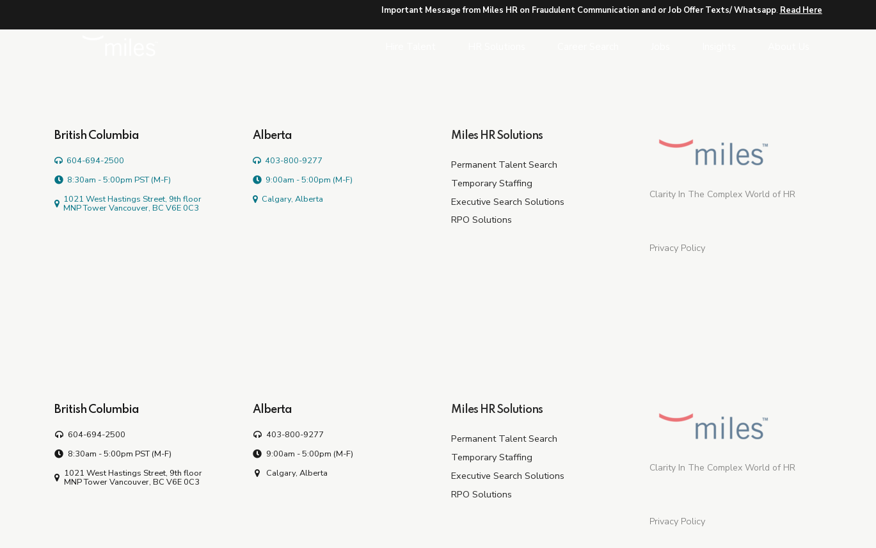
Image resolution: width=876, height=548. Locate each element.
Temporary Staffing (491, 183)
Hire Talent (410, 46)
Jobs (660, 46)
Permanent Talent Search (504, 164)
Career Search (588, 46)
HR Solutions (496, 46)
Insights (719, 46)
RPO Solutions (481, 219)
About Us (788, 46)
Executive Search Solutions (507, 201)
